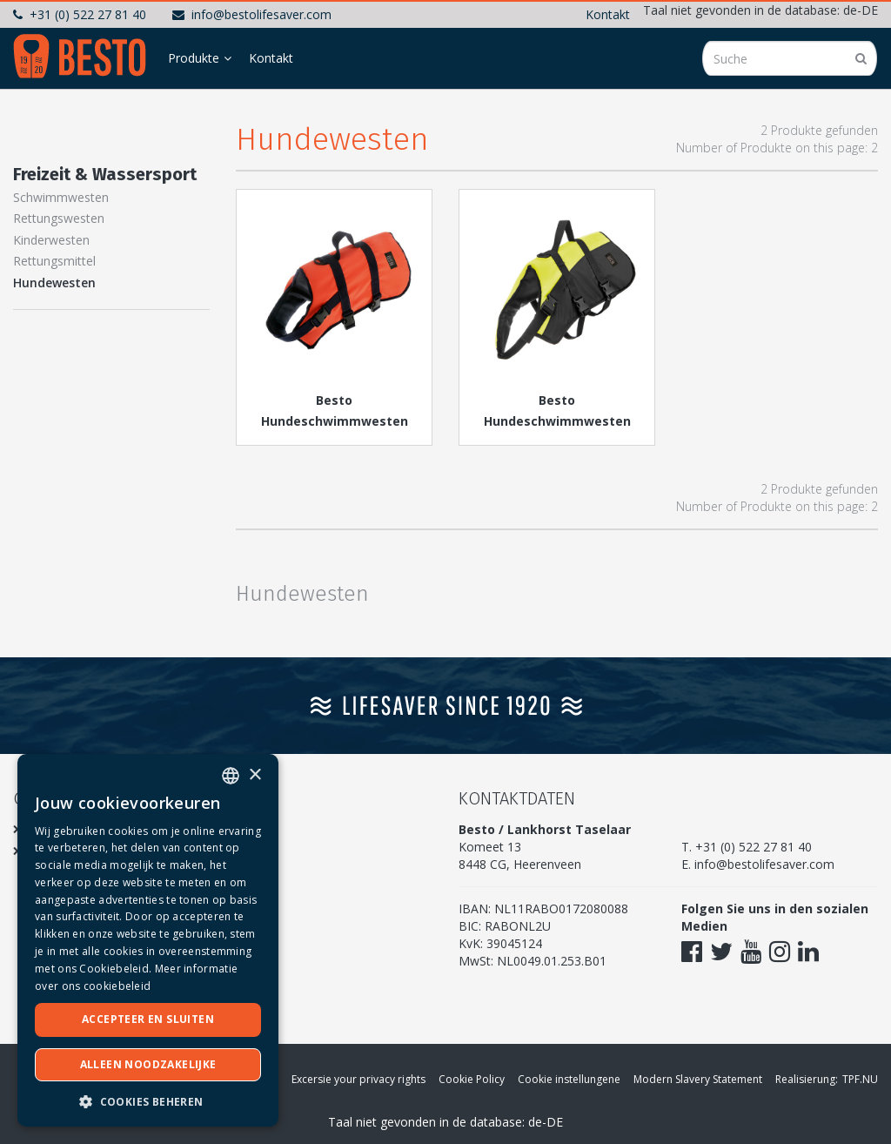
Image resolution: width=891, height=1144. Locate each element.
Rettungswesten (58, 218)
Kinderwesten (51, 240)
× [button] (254, 775)
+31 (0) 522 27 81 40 (79, 14)
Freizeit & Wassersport (105, 174)
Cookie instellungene (569, 1079)
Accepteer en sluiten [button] (148, 1019)
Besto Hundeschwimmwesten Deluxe (557, 421)
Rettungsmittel (54, 260)
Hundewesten (54, 282)
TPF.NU (860, 1079)
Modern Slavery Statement (697, 1079)
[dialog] (147, 940)
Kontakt (608, 14)
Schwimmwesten (61, 197)
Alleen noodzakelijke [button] (148, 1064)
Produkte (193, 58)
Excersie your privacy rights (358, 1079)
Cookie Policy (472, 1079)
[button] (148, 1101)
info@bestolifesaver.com (252, 14)
